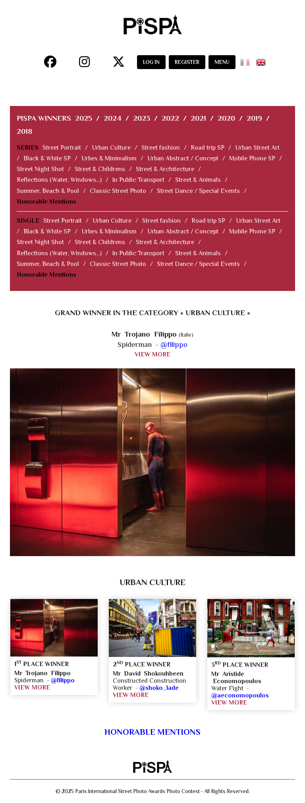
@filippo (173, 344)
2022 (170, 118)
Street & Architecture (165, 169)
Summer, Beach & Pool (48, 190)
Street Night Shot (40, 169)
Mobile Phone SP (252, 158)
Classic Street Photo (118, 190)
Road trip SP (207, 147)
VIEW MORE (152, 354)
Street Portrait (61, 147)
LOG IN (151, 62)
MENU (222, 62)
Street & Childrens (100, 169)
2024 (113, 118)
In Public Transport (138, 179)
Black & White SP (47, 158)
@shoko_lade (159, 687)
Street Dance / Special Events (198, 190)
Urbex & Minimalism (109, 158)
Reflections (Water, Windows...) (59, 179)
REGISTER (187, 62)
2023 (141, 118)
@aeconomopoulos (240, 695)
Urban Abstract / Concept (182, 158)
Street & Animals (198, 179)
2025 (83, 118)
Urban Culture (111, 147)
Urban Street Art (257, 147)
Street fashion (160, 147)
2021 (198, 118)
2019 (254, 118)
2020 (226, 118)
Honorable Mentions (46, 201)
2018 (24, 131)
